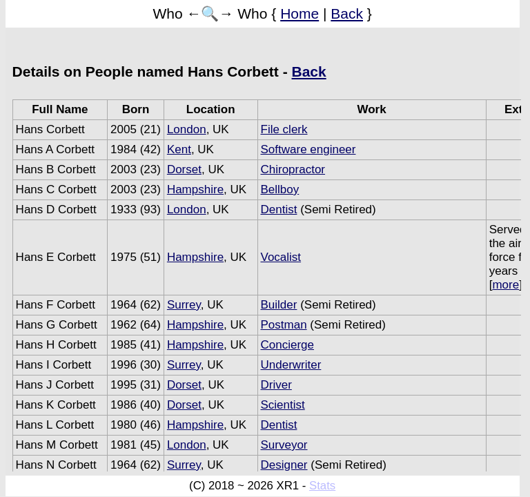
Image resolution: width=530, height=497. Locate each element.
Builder (279, 304)
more (505, 284)
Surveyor (284, 444)
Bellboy (280, 189)
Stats (322, 485)
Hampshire (195, 189)
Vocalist (281, 257)
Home (299, 13)
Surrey (184, 304)
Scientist (283, 404)
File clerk (284, 129)
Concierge (288, 344)
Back (347, 13)
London (186, 129)
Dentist (279, 209)
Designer (284, 464)
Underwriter (291, 364)
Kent (179, 149)
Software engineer (308, 149)
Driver (276, 384)
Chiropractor (293, 169)
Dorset (184, 169)
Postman (284, 324)
